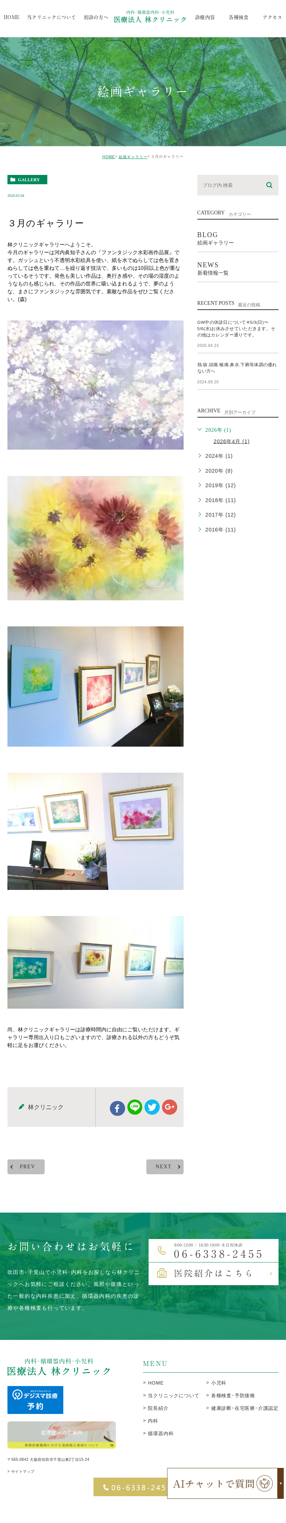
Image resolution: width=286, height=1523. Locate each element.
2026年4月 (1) (232, 441)
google (169, 1126)
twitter (151, 1126)
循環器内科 (161, 1452)
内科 (153, 1440)
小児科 (218, 1402)
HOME (108, 157)
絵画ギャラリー (133, 157)
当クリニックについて (173, 1414)
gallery (29, 179)
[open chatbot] (225, 1483)
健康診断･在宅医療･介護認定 (245, 1427)
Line (134, 1126)
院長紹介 (158, 1427)
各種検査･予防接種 (233, 1414)
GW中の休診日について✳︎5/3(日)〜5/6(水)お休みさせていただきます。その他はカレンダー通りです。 (237, 328)
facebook (117, 1127)
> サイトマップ (21, 1493)
